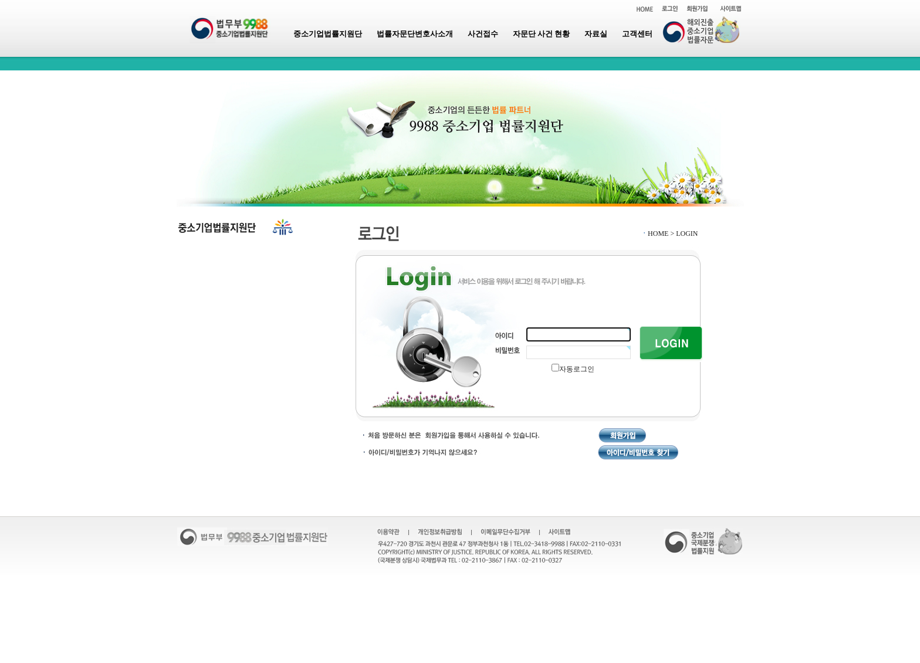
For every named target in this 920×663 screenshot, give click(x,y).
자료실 (595, 33)
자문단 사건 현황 (541, 33)
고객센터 (637, 33)
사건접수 (483, 33)
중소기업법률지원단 (327, 33)
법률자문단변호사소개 (415, 33)
